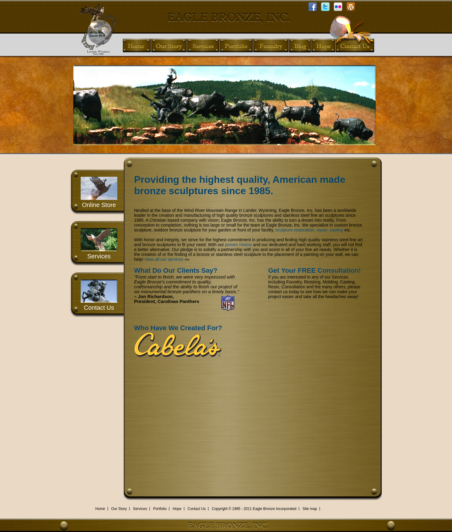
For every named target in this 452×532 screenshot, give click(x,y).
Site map (309, 509)
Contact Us (99, 307)
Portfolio (159, 509)
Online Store (99, 204)
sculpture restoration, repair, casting (309, 229)
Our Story (119, 509)
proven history (238, 244)
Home (100, 509)
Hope (177, 509)
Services (99, 256)
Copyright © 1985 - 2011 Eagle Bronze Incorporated (254, 509)
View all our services (163, 259)
